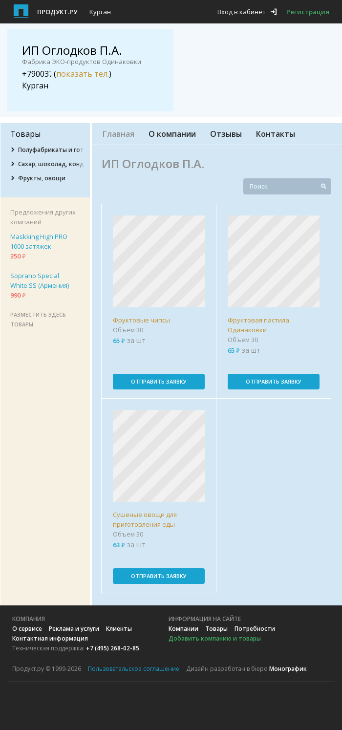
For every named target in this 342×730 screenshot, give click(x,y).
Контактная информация (50, 638)
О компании (172, 134)
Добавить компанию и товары (215, 638)
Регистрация (307, 11)
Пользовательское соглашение (133, 669)
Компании (183, 628)
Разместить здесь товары (38, 319)
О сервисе (27, 628)
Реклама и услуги (74, 628)
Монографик (288, 669)
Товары (216, 628)
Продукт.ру (57, 11)
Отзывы (226, 134)
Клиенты (119, 628)
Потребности (255, 628)
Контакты (275, 134)
